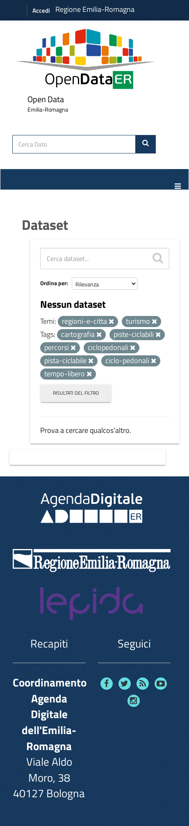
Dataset (45, 224)
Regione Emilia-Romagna (94, 9)
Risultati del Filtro (76, 393)
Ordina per (53, 283)
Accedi (41, 10)
